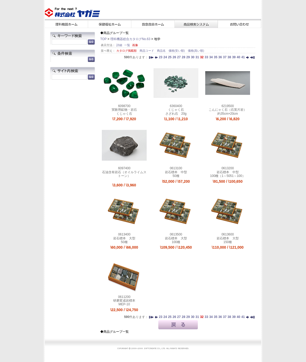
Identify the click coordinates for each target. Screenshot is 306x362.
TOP (103, 39)
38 (229, 57)
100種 (176, 242)
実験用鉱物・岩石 (124, 110)
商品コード (147, 50)
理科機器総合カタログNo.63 (130, 39)
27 (179, 57)
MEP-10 (124, 304)
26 (174, 57)
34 (211, 57)
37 (224, 57)
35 (215, 57)
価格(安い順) (177, 50)
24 (165, 57)
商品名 (161, 50)
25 (169, 57)
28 (183, 57)
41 (243, 57)
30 (192, 57)
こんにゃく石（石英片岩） (228, 110)
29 (188, 57)
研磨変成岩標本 (124, 300)
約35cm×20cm (227, 113)
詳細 (119, 45)
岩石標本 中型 (176, 172)
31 (197, 57)
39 (234, 57)
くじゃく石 (124, 113)
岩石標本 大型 (124, 238)
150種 (227, 242)
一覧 (127, 45)
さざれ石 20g (176, 113)
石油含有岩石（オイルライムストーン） (124, 174)
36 (220, 57)
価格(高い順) (196, 50)
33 (206, 57)
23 (160, 57)
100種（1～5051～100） (227, 176)
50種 (176, 176)
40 (238, 57)
